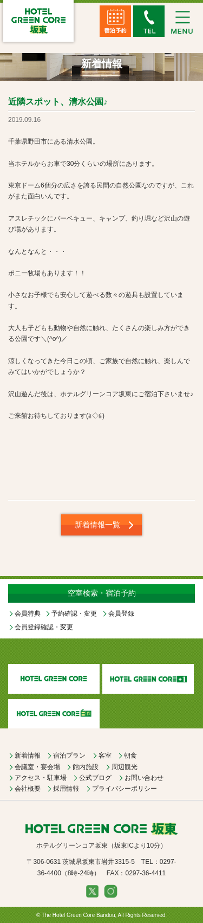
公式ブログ (95, 778)
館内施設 (86, 767)
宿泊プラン (69, 755)
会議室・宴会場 (37, 767)
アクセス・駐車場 (41, 778)
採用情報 (66, 788)
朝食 (130, 755)
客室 (105, 755)
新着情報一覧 (97, 524)
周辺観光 (124, 767)
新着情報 (28, 755)
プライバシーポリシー (124, 788)
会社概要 (28, 788)
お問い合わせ (144, 778)
